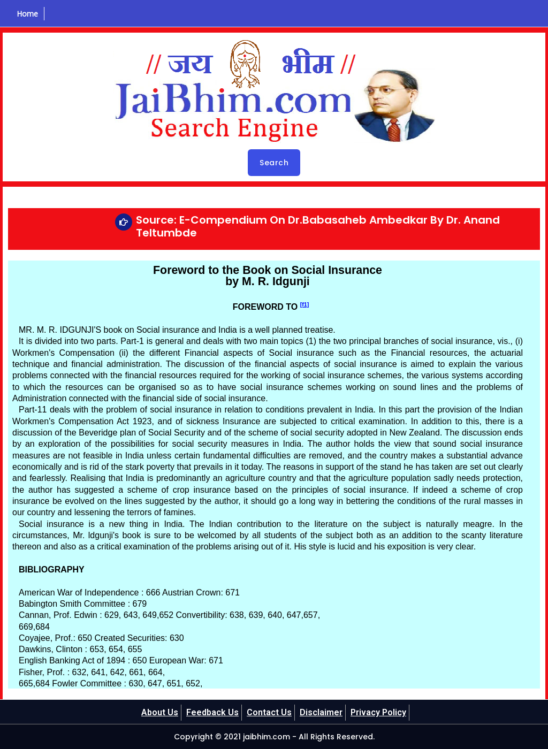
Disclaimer (321, 712)
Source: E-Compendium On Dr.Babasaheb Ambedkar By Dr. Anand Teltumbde (318, 226)
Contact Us (269, 712)
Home (27, 14)
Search (274, 162)
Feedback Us (212, 712)
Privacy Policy (378, 712)
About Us (159, 712)
